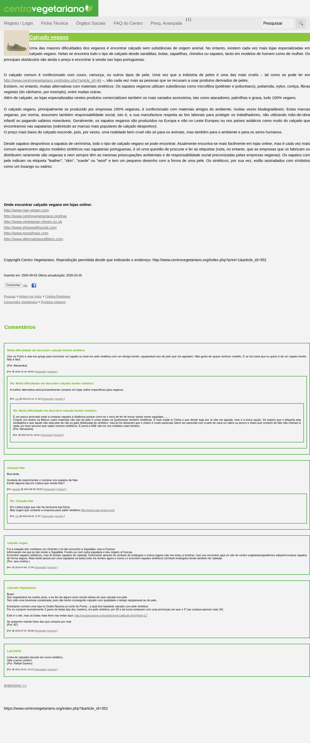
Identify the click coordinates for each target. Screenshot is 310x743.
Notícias (17, 132)
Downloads (25, 347)
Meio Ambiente (22, 122)
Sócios (10, 375)
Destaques (13, 470)
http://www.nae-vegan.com (73, 233)
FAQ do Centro (128, 23)
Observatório (21, 141)
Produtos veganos (100, 331)
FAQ (20, 330)
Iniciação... (19, 112)
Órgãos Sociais (90, 23)
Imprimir (99, 400)
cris (64, 427)
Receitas (23, 197)
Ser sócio (24, 390)
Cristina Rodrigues (104, 325)
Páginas (11, 174)
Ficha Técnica (54, 23)
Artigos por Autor (77, 325)
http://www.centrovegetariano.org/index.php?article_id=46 (121, 80)
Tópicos (11, 64)
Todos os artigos (30, 339)
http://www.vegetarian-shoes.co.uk (80, 244)
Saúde (15, 161)
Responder (87, 400)
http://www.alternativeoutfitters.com (80, 262)
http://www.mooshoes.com (73, 256)
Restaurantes (27, 273)
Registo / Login (18, 23)
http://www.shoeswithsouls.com (77, 250)
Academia (24, 227)
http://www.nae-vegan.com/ (145, 538)
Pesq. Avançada (166, 23)
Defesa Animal (22, 102)
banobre (63, 517)
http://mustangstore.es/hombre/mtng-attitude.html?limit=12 (158, 647)
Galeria (22, 235)
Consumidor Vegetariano (20, 90)
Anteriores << (62, 717)
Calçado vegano (96, 37)
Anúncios (24, 205)
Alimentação (20, 77)
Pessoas (17, 151)
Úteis (8, 258)
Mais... (9, 316)
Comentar (60, 313)
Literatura (24, 244)
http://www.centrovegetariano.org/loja (82, 239)
